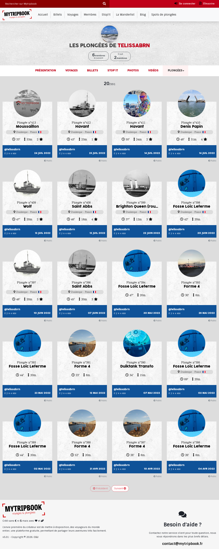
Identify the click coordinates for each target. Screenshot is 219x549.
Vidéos (152, 70)
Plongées (174, 70)
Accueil (43, 14)
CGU (36, 537)
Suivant (120, 488)
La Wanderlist (125, 14)
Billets (57, 14)
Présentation (45, 70)
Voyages (72, 14)
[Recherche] (104, 3)
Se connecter (184, 3)
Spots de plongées (163, 14)
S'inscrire (207, 3)
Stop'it (106, 14)
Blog (143, 14)
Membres (90, 14)
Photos (133, 70)
